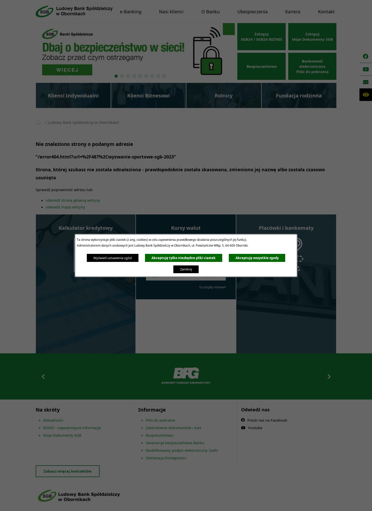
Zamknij (186, 269)
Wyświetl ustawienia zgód (112, 258)
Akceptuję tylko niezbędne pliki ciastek (183, 258)
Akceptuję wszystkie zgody (257, 258)
